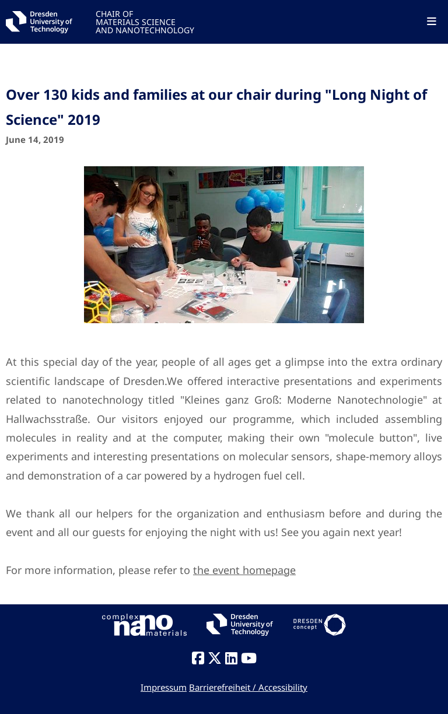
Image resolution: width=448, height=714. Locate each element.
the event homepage (244, 570)
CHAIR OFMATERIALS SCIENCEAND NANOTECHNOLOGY (145, 21)
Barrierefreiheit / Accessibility (248, 687)
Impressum (164, 687)
